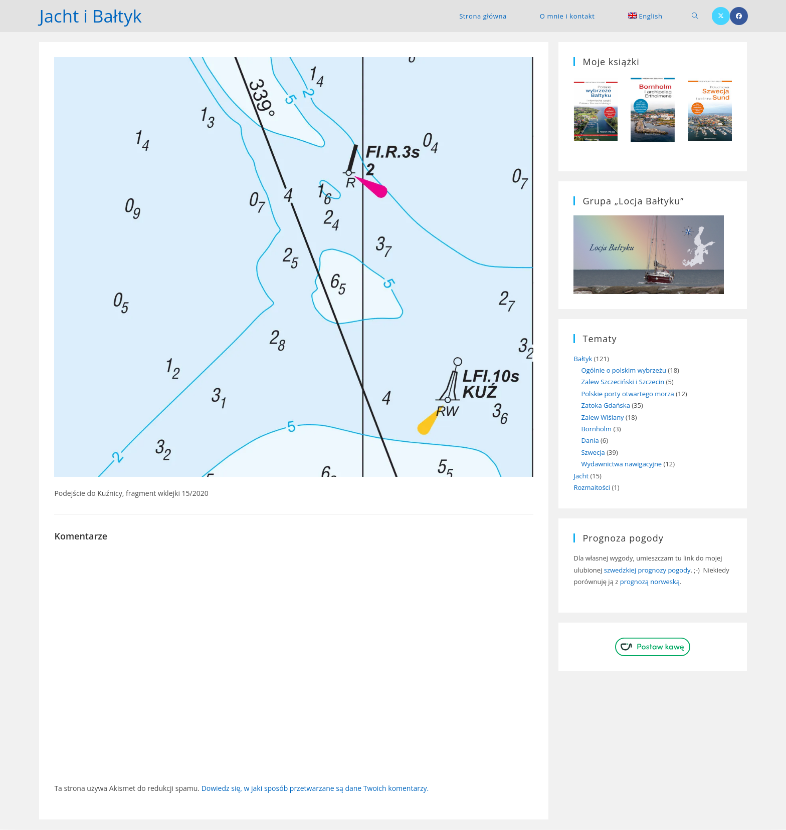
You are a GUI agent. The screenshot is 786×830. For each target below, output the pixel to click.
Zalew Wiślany (602, 417)
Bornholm (596, 429)
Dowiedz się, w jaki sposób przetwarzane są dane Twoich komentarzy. (315, 788)
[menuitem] (645, 16)
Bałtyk (582, 358)
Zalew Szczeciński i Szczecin (622, 382)
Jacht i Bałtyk (92, 16)
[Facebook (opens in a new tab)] (739, 16)
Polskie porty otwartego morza (627, 394)
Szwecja (593, 452)
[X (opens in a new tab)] (721, 16)
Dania (590, 440)
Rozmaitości (591, 487)
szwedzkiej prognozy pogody (647, 570)
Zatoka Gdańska (605, 405)
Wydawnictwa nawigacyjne (621, 464)
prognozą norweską (650, 582)
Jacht (580, 475)
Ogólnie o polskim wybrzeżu (623, 370)
